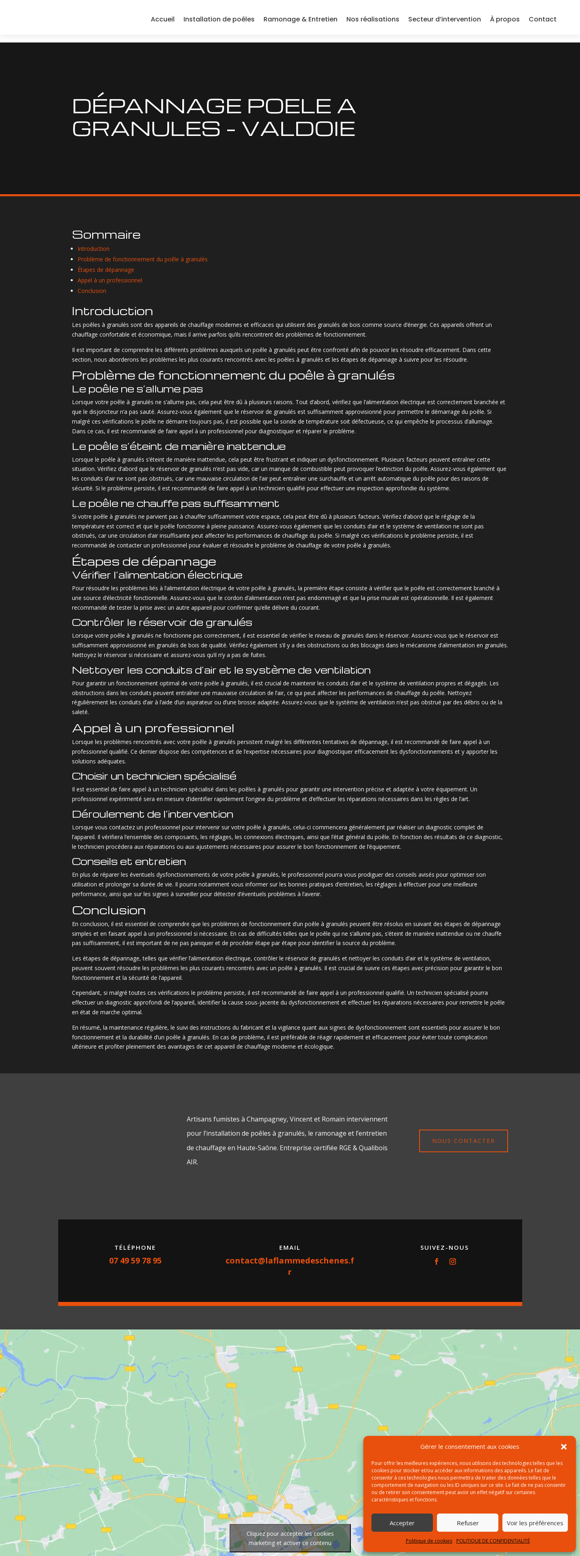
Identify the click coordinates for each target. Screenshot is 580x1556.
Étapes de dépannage (106, 269)
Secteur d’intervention (444, 23)
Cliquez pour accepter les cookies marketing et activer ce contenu (290, 1538)
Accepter (402, 1523)
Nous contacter (463, 1141)
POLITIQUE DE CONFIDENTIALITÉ (493, 1540)
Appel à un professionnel (110, 280)
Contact (543, 23)
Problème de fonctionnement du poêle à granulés (143, 259)
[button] (564, 1447)
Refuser (468, 1523)
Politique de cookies (429, 1540)
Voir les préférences (535, 1523)
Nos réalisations (372, 23)
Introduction (94, 248)
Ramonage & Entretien (300, 23)
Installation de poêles (219, 23)
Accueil (163, 23)
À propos (505, 23)
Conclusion (92, 291)
